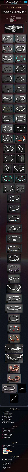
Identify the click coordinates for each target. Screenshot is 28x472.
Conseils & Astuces (7, 417)
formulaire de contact (7, 459)
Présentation (6, 411)
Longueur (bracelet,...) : (10, 18)
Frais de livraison (7, 414)
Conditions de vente (7, 416)
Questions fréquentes (8, 413)
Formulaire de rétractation (8, 422)
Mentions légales (7, 420)
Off (12, 20)
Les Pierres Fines (7, 419)
